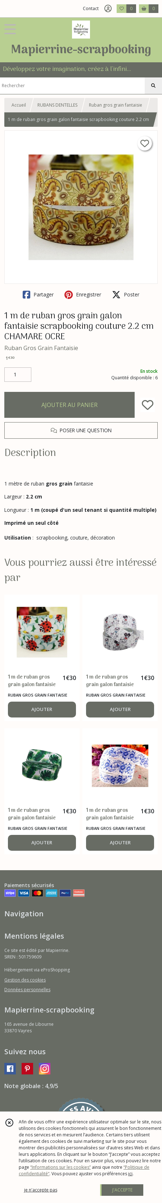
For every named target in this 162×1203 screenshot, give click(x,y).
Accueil (19, 105)
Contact (91, 8)
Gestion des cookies (25, 980)
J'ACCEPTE (122, 1190)
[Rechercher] (153, 85)
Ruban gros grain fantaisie (115, 105)
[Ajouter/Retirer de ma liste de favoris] (147, 405)
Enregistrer (82, 294)
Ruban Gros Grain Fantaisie (41, 348)
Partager (38, 294)
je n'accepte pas (40, 1190)
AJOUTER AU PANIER (69, 405)
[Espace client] (108, 8)
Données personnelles (27, 990)
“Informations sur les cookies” (60, 1167)
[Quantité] (17, 374)
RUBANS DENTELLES (57, 105)
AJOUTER (41, 709)
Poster (125, 294)
